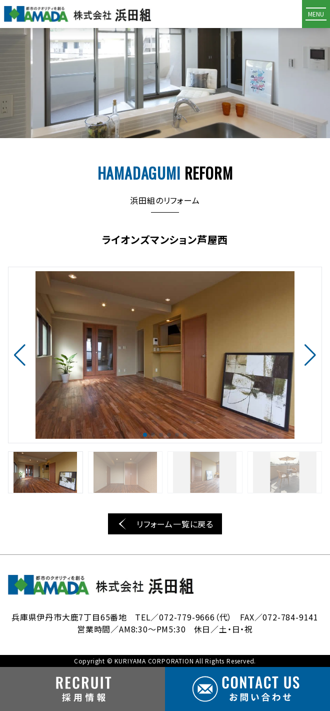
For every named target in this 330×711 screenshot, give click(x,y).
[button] (19, 355)
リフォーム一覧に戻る (165, 524)
